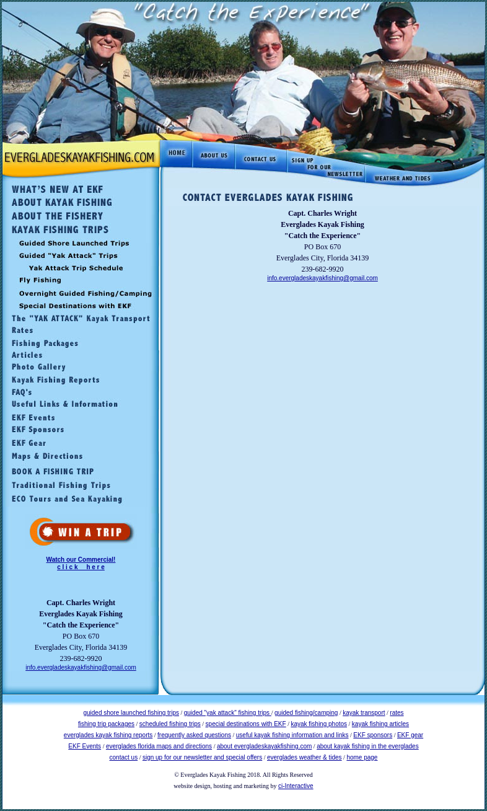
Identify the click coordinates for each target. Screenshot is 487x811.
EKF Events (84, 746)
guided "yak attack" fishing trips (227, 712)
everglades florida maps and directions (159, 746)
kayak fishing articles (380, 723)
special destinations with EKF (246, 723)
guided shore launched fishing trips (131, 712)
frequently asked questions (194, 735)
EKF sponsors (372, 735)
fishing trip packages (106, 723)
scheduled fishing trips (170, 723)
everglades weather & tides (304, 757)
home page (361, 757)
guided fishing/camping (306, 712)
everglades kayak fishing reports (108, 735)
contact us (124, 757)
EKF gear (410, 735)
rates (396, 712)
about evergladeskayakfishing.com (264, 746)
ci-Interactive (296, 785)
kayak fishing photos (319, 723)
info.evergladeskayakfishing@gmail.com (80, 667)
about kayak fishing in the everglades (368, 746)
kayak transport (364, 712)
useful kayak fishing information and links (292, 735)
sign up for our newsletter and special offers (202, 757)
